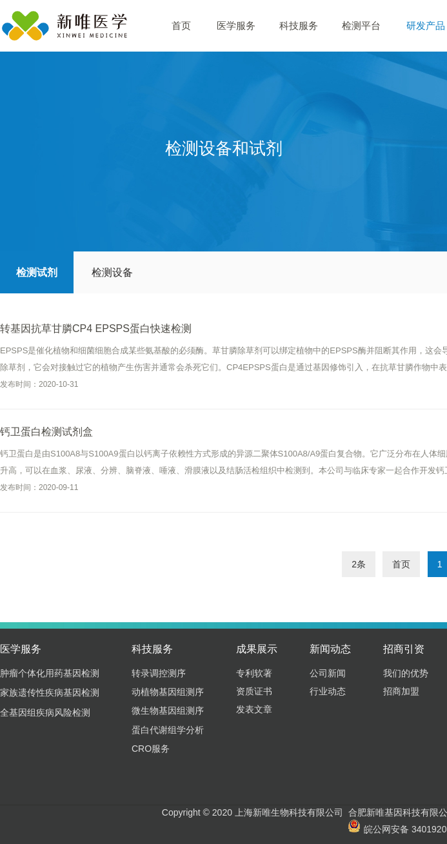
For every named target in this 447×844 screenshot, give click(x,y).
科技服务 (298, 25)
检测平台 (361, 25)
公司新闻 (328, 673)
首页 (181, 25)
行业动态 (328, 691)
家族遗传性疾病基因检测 (49, 692)
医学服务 (236, 25)
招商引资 (403, 648)
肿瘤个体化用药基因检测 (49, 673)
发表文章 (254, 709)
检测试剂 (36, 272)
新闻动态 (330, 648)
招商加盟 (401, 691)
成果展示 (256, 648)
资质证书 (254, 691)
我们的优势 (405, 673)
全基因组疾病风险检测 (45, 712)
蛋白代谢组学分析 (168, 730)
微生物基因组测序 (168, 710)
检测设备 (112, 272)
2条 (359, 564)
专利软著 (254, 673)
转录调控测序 (159, 673)
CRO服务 (151, 748)
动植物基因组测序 (168, 692)
